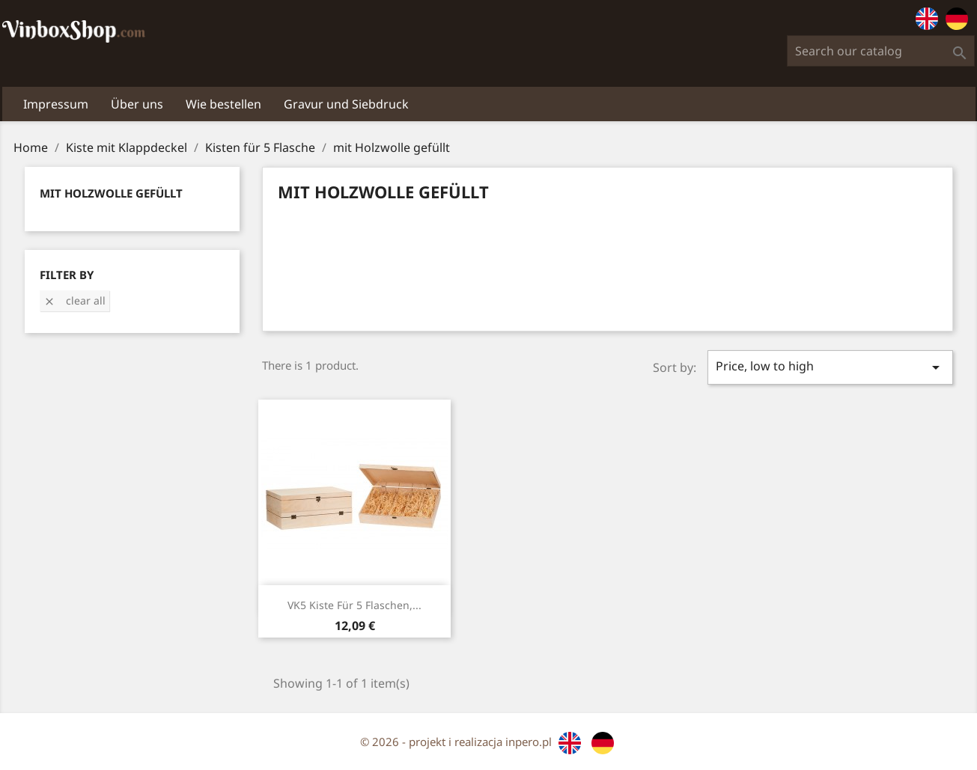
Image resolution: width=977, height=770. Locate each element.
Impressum (55, 104)
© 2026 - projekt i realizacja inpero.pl (457, 741)
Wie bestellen (223, 104)
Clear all (74, 300)
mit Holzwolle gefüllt (111, 193)
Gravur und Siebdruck (346, 104)
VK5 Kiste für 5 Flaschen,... (354, 605)
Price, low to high (830, 367)
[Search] (881, 51)
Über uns (137, 104)
